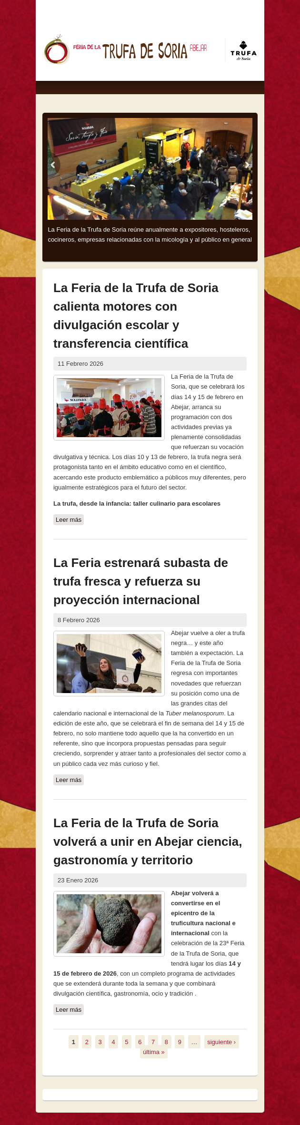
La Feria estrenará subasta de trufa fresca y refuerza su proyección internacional (140, 581)
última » (154, 1051)
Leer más (70, 520)
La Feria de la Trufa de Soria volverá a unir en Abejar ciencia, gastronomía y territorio (147, 841)
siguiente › (221, 1041)
